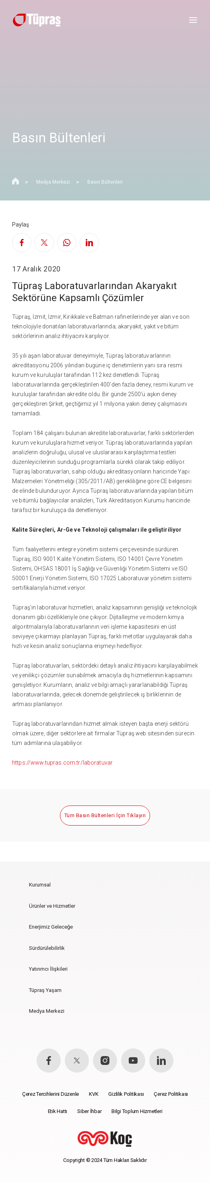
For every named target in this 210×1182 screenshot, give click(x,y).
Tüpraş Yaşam (45, 990)
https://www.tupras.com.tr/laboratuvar (62, 762)
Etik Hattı (57, 1111)
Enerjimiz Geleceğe (51, 927)
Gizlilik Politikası (126, 1094)
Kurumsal (40, 885)
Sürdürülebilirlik (47, 948)
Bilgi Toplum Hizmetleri (136, 1111)
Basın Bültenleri (105, 182)
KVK (93, 1094)
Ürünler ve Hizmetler (52, 906)
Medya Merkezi (53, 182)
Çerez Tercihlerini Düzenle (50, 1094)
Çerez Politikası (171, 1094)
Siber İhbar (89, 1111)
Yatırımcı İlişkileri (48, 969)
